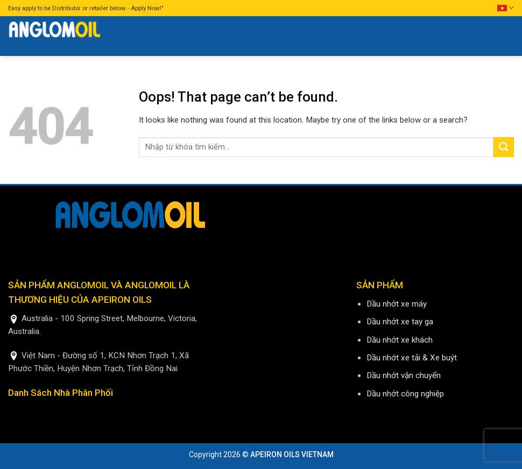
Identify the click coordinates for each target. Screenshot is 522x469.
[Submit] (503, 147)
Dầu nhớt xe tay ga (399, 321)
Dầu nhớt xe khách (399, 340)
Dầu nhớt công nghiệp (405, 394)
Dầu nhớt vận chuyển (403, 375)
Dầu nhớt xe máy (396, 304)
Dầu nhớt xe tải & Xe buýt (411, 358)
